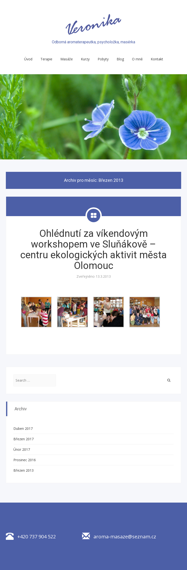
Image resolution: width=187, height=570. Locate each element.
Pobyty (103, 59)
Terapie (46, 59)
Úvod (28, 59)
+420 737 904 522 (31, 536)
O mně (137, 59)
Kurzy (85, 59)
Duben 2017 (23, 428)
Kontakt (157, 59)
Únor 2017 (21, 449)
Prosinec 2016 (24, 460)
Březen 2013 (23, 470)
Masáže (66, 59)
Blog (120, 59)
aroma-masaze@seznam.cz (119, 536)
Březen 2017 (23, 439)
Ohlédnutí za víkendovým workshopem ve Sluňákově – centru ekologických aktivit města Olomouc (93, 249)
